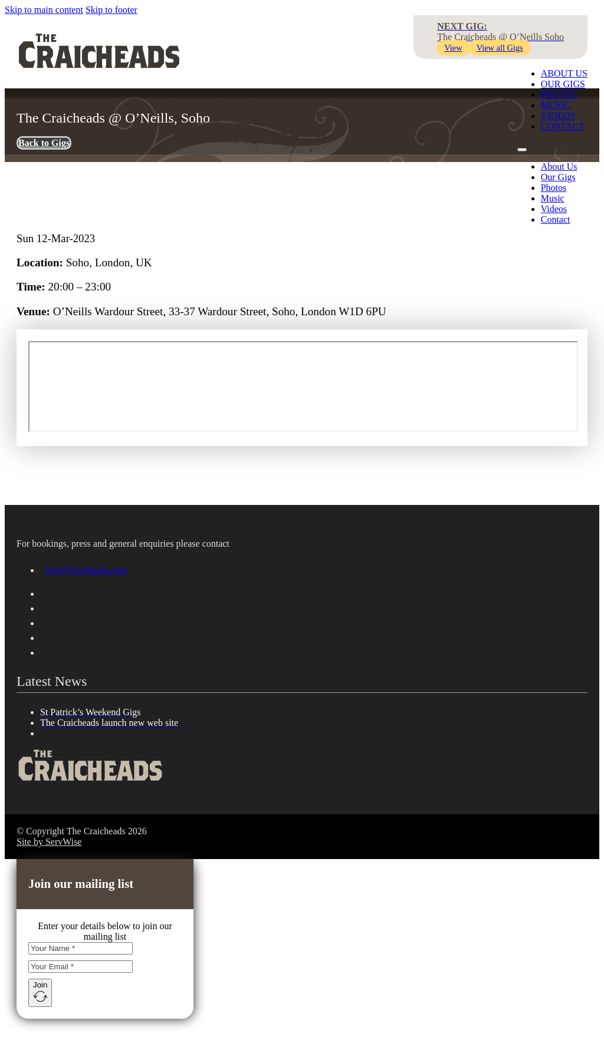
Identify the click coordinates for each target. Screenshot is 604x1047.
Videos (554, 209)
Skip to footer (111, 10)
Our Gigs (563, 84)
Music (552, 198)
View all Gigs (500, 47)
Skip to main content (44, 10)
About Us (564, 73)
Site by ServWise (49, 842)
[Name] (80, 948)
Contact (555, 219)
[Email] (80, 966)
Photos (554, 188)
